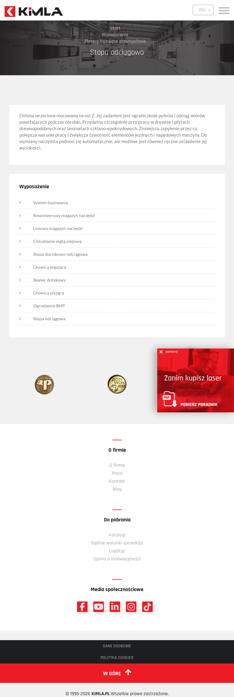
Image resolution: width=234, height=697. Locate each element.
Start (115, 28)
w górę (117, 673)
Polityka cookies (117, 657)
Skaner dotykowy (49, 279)
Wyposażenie (115, 35)
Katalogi (117, 535)
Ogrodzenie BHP (49, 305)
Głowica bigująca (49, 267)
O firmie (117, 465)
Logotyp (117, 551)
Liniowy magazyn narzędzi (58, 228)
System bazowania (50, 202)
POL (202, 10)
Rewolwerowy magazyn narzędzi (64, 215)
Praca (117, 473)
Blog (117, 489)
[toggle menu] (224, 10)
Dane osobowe (117, 646)
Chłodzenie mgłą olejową (57, 241)
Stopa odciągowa (49, 318)
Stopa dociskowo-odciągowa (60, 254)
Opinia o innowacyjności (117, 559)
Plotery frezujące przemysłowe (115, 41)
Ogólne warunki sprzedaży (117, 543)
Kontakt (117, 481)
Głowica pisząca (48, 292)
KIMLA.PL (101, 694)
